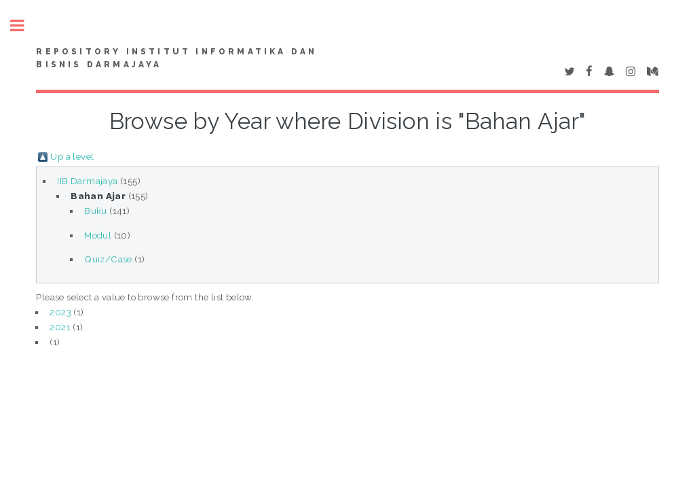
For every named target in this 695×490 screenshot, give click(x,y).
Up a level (72, 156)
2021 (60, 326)
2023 (60, 312)
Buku (95, 210)
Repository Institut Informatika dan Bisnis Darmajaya (176, 58)
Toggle (24, 25)
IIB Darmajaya (87, 180)
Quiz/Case (108, 258)
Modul (97, 235)
